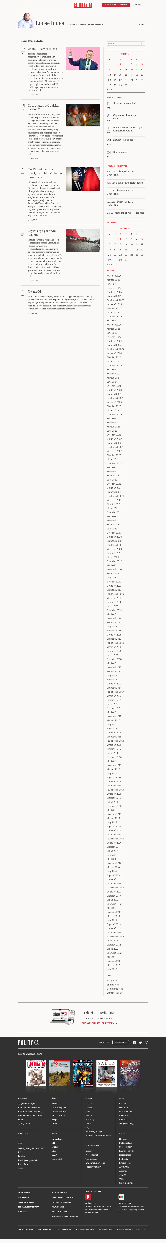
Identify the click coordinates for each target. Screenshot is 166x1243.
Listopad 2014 (114, 834)
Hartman (123, 1107)
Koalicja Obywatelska (28, 1160)
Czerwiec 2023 (114, 414)
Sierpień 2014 (114, 846)
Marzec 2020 (113, 573)
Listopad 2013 (114, 883)
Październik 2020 (115, 545)
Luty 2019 (112, 626)
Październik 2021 (115, 496)
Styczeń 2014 (114, 875)
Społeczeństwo (126, 1146)
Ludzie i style (125, 1142)
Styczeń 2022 (114, 483)
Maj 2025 (111, 320)
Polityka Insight (44, 1229)
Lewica (21, 1156)
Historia (123, 1138)
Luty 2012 (112, 969)
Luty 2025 (112, 332)
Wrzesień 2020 (114, 549)
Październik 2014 (115, 838)
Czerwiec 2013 (114, 904)
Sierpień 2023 (114, 406)
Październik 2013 (115, 887)
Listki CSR (57, 1158)
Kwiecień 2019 (114, 618)
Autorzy (123, 1170)
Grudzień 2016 (114, 732)
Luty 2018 (112, 675)
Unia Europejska (60, 1107)
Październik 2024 (115, 349)
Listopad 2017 (114, 687)
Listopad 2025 (114, 296)
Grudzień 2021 (114, 487)
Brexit (55, 1103)
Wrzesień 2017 (114, 696)
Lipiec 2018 (113, 655)
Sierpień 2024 (114, 357)
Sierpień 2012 (114, 944)
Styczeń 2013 (114, 924)
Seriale (89, 1115)
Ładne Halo (90, 1229)
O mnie (142, 25)
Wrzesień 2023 (114, 402)
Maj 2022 (111, 467)
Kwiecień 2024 (114, 373)
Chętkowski (124, 1119)
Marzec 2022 (113, 475)
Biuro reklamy (24, 1197)
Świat (54, 1098)
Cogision (84, 1229)
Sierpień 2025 (114, 308)
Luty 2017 (112, 724)
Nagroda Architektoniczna (98, 1135)
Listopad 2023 (114, 394)
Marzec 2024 (113, 377)
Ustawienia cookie (59, 1212)
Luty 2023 (112, 430)
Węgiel (55, 1146)
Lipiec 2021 (112, 508)
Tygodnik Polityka (26, 1103)
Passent (123, 1103)
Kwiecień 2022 (114, 471)
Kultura (89, 1098)
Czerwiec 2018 (114, 659)
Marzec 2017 (113, 720)
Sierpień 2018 (114, 651)
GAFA (54, 1154)
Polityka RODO (58, 1207)
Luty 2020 (112, 577)
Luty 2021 (112, 528)
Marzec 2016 (113, 769)
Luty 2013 (112, 920)
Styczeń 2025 (114, 337)
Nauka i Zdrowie (92, 1146)
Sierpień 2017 (114, 700)
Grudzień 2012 (114, 928)
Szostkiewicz (125, 1111)
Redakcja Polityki (25, 1193)
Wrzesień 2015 (114, 793)
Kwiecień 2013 (114, 912)
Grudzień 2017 (114, 683)
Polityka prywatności (61, 1202)
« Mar (110, 89)
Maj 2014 (111, 859)
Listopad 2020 (114, 541)
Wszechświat (92, 1154)
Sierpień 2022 (114, 455)
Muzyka (89, 1107)
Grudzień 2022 (114, 439)
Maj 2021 (111, 516)
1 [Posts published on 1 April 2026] (120, 64)
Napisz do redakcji (26, 1202)
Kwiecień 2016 (114, 765)
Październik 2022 (115, 447)
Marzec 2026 (113, 279)
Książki (89, 1103)
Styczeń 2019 (114, 630)
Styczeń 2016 (114, 777)
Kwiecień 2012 (114, 961)
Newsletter (104, 1042)
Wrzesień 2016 (114, 744)
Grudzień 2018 (114, 634)
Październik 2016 (115, 740)
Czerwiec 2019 (114, 610)
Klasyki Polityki (126, 1150)
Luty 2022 (112, 479)
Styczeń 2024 (114, 386)
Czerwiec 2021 (114, 512)
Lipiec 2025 (113, 312)
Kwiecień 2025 (114, 324)
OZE (54, 1150)
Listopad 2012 (114, 932)
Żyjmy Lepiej (24, 1123)
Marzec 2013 (113, 916)
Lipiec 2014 (112, 851)
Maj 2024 (111, 369)
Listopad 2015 (114, 785)
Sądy (20, 1168)
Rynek (54, 1134)
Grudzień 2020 (114, 536)
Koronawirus (24, 1134)
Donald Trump (59, 1111)
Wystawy (90, 1119)
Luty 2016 (112, 773)
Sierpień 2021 (114, 504)
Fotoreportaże (126, 1162)
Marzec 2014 (113, 867)
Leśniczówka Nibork (63, 1229)
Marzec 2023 (113, 426)
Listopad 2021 (114, 492)
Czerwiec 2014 (114, 855)
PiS (19, 1152)
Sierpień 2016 (114, 749)
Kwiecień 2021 (114, 520)
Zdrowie (89, 1150)
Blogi (121, 1098)
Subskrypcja (120, 1042)
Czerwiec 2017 (114, 708)
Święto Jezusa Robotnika (121, 173)
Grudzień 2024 (114, 341)
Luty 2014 (112, 871)
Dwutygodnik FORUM (26, 1229)
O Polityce (22, 1212)
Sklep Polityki (126, 1182)
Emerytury (57, 1138)
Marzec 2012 (113, 965)
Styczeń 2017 (114, 728)
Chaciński (124, 1115)
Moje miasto (125, 1154)
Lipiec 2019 (113, 606)
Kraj (20, 1143)
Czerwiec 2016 (114, 757)
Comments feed (115, 988)
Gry (87, 1127)
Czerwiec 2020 (114, 561)
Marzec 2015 (113, 818)
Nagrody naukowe (94, 1166)
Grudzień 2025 (114, 292)
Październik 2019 (115, 594)
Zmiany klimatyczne (95, 1162)
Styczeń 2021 (114, 532)
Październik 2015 (115, 789)
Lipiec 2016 (113, 753)
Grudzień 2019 (114, 585)
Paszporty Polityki (94, 1131)
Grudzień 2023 (114, 390)
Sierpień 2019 (114, 602)
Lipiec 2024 (113, 361)
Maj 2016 (111, 761)
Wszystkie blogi (126, 1123)
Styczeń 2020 (114, 581)
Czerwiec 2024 (114, 365)
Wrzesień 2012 (114, 940)
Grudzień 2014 (114, 830)
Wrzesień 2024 (114, 353)
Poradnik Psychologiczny (30, 1111)
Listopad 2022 (114, 443)
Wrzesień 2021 (114, 500)
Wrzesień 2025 (114, 304)
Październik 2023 (115, 398)
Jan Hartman (33, 95)
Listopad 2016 (114, 736)
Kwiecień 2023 (114, 422)
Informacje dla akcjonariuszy (65, 1217)
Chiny (54, 1123)
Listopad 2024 (114, 345)
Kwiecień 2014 (114, 863)
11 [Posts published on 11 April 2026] (137, 69)
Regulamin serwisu (60, 1193)
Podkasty (123, 1158)
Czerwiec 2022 (114, 463)
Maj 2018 (111, 663)
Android (92, 1203)
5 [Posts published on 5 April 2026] (142, 64)
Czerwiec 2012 (114, 952)
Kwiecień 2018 (114, 667)
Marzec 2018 (113, 671)
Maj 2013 (111, 908)
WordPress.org (114, 992)
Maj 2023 (111, 418)
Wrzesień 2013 (114, 891)
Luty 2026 (112, 284)
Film (88, 1111)
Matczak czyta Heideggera (128, 182)
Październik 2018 (115, 642)
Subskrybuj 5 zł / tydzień (116, 5)
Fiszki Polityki (125, 1203)
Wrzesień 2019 (114, 598)
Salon (20, 1119)
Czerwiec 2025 (114, 316)
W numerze (22, 1098)
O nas (121, 1178)
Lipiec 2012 (112, 948)
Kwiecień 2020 (114, 569)
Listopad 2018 (114, 638)
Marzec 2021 (113, 524)
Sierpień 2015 (114, 797)
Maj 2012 (111, 957)
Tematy (122, 1174)
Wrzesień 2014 (114, 842)
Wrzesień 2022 (114, 451)
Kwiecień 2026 (114, 275)
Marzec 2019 (113, 622)
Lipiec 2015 (112, 802)
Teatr (88, 1123)
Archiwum (124, 1166)
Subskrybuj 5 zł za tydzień (98, 1023)
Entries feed (113, 984)
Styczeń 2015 (114, 826)
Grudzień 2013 (114, 879)
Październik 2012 (115, 936)
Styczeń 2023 (114, 434)
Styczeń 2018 (114, 679)
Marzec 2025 (113, 328)
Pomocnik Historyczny (29, 1107)
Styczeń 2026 (114, 288)
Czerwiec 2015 (114, 806)
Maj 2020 (111, 565)
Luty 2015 (112, 822)
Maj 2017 (111, 712)
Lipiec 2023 (113, 410)
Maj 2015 (111, 810)
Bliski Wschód (58, 1115)
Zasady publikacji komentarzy (65, 1197)
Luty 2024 (112, 381)
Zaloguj (138, 5)
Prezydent (23, 1164)
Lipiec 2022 (113, 459)
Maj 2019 (111, 614)
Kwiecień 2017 (114, 716)
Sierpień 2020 (114, 553)
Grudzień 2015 (114, 781)
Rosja (54, 1119)
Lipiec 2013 (113, 899)
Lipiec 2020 (113, 557)
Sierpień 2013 (114, 895)
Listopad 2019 (114, 589)
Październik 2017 (115, 691)
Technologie (91, 1158)
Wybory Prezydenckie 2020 (31, 1148)
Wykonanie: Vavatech (105, 1229)
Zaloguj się (112, 980)
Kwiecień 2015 (114, 814)
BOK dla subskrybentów (28, 1207)
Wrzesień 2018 (114, 647)
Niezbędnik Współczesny (30, 1115)
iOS (86, 1203)
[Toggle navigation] (25, 5)
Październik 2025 (115, 300)
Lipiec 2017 (112, 704)
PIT (53, 1142)
